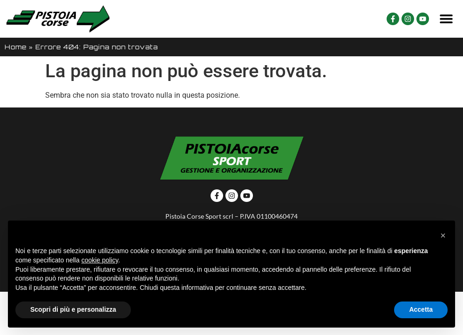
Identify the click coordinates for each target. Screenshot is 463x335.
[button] (446, 18)
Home (16, 47)
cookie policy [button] (100, 260)
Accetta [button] (421, 309)
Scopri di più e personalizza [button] (73, 309)
